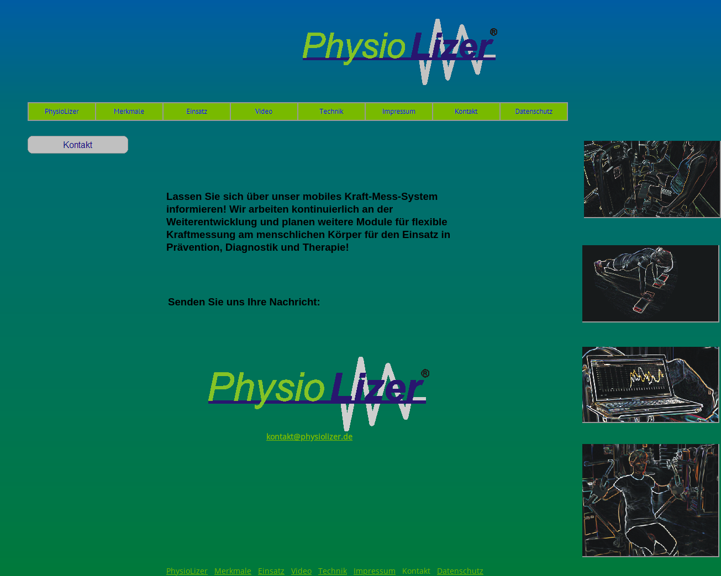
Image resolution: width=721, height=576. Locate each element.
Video (301, 571)
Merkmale (232, 571)
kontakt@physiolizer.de (309, 436)
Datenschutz (460, 571)
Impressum (375, 571)
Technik (332, 571)
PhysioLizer (187, 571)
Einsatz (271, 571)
